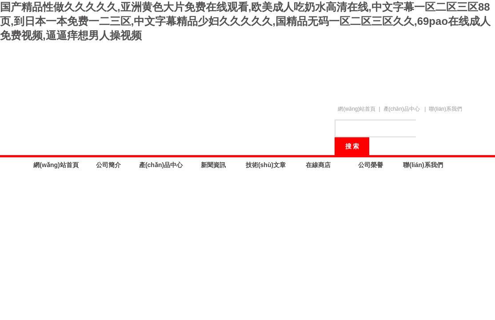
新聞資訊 (213, 164)
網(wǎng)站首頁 (356, 109)
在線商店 (318, 164)
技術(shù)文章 (266, 164)
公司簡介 (108, 164)
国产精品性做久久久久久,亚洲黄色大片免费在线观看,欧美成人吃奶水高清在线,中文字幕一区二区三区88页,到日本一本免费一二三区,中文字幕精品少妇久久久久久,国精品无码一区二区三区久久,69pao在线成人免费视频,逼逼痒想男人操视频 (245, 21)
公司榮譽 (370, 164)
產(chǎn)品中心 (401, 109)
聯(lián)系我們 (445, 109)
